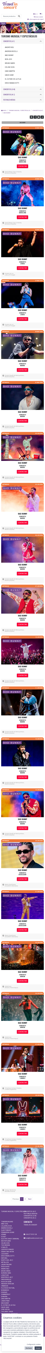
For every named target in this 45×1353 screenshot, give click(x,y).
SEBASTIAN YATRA (7, 1251)
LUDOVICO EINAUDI (7, 1249)
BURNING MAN (6, 1273)
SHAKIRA (4, 1296)
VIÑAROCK (4, 1286)
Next (29, 1199)
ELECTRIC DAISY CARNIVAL (10, 1239)
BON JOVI (8, 59)
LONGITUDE (5, 1275)
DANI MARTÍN (10, 71)
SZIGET (3, 1237)
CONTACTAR (22, 166)
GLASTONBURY (6, 1230)
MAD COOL (4, 1224)
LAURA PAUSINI (6, 1264)
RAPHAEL (4, 1258)
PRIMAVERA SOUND (7, 1232)
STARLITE (4, 1247)
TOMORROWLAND (7, 1222)
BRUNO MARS (10, 63)
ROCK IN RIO (5, 1266)
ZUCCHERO (4, 1254)
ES (35, 14)
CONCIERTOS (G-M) (9, 89)
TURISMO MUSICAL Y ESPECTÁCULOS (19, 110)
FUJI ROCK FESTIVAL (8, 1288)
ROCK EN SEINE (6, 1282)
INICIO (4, 110)
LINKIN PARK (5, 1301)
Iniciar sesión (38, 17)
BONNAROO (5, 1290)
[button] (41, 14)
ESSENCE (4, 1292)
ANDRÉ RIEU (9, 47)
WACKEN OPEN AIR (7, 1284)
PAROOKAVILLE (6, 1279)
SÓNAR (3, 1234)
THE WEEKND (5, 1245)
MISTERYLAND (6, 1241)
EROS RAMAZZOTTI (12, 83)
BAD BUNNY (9, 55)
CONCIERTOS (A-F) (8, 41)
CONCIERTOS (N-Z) (9, 94)
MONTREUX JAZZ (7, 1277)
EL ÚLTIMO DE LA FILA (13, 79)
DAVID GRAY (9, 75)
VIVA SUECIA (5, 1309)
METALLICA (5, 1262)
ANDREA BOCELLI (11, 51)
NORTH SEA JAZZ (7, 1260)
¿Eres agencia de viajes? (35, 19)
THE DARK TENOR (7, 1311)
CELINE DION (9, 67)
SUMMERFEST (5, 1294)
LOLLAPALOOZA (6, 1226)
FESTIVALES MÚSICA (9, 100)
